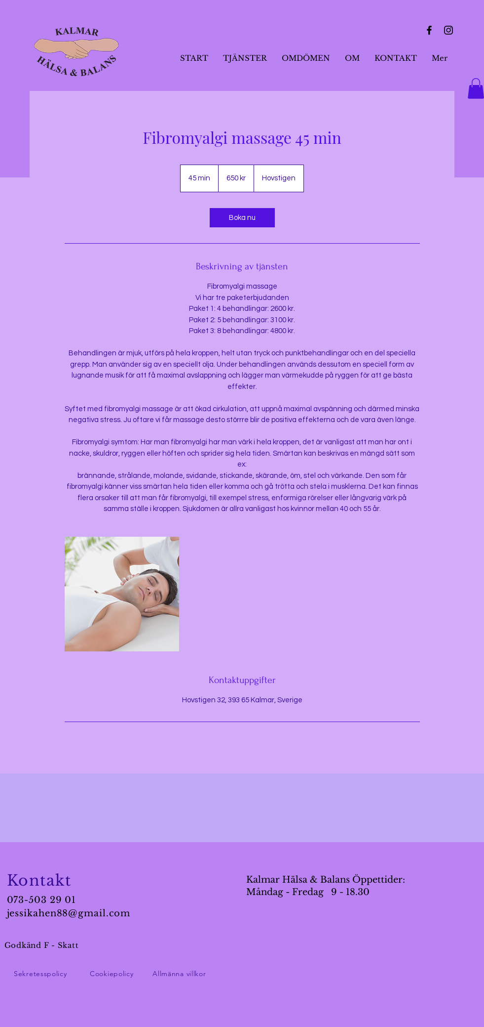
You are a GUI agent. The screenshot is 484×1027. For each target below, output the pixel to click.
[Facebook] (429, 30)
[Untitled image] (122, 594)
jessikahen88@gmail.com (69, 913)
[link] (242, 217)
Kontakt (39, 880)
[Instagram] (448, 30)
